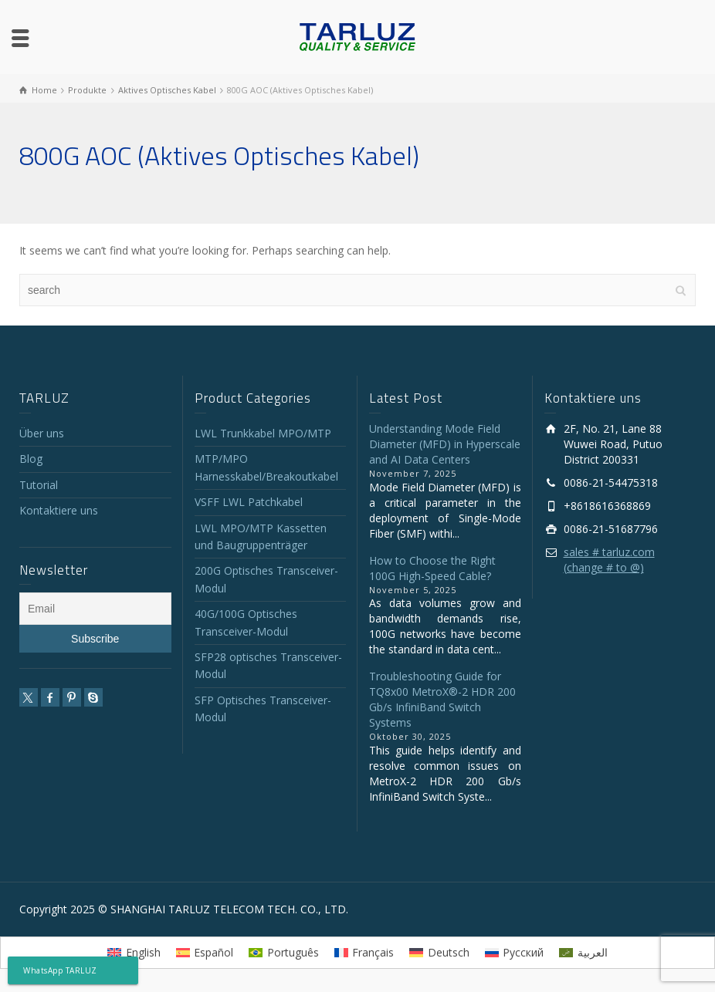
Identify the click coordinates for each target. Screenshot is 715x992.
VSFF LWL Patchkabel (249, 501)
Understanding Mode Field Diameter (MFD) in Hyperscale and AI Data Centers (444, 444)
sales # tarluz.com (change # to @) (609, 560)
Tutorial (38, 484)
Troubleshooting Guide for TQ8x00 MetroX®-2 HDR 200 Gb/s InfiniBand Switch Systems (442, 699)
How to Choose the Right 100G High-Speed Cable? (432, 568)
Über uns (41, 433)
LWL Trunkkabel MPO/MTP (263, 433)
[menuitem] (134, 953)
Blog (30, 458)
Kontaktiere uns (58, 510)
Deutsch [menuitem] (448, 952)
